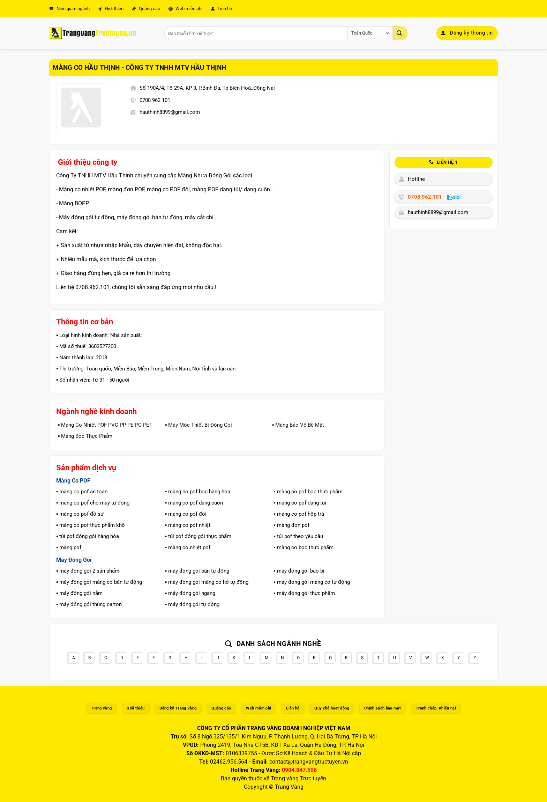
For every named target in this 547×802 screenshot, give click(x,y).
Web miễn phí (185, 8)
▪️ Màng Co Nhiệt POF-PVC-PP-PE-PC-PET (105, 425)
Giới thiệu (110, 8)
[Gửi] (400, 33)
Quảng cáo (146, 8)
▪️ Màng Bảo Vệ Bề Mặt (298, 425)
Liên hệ (221, 8)
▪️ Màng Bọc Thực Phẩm (85, 436)
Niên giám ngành (69, 8)
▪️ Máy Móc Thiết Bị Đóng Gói (198, 425)
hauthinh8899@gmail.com (170, 112)
